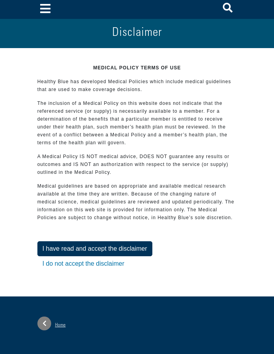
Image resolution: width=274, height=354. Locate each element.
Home (51, 323)
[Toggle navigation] (45, 9)
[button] (228, 9)
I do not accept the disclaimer (83, 263)
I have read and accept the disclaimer (95, 248)
